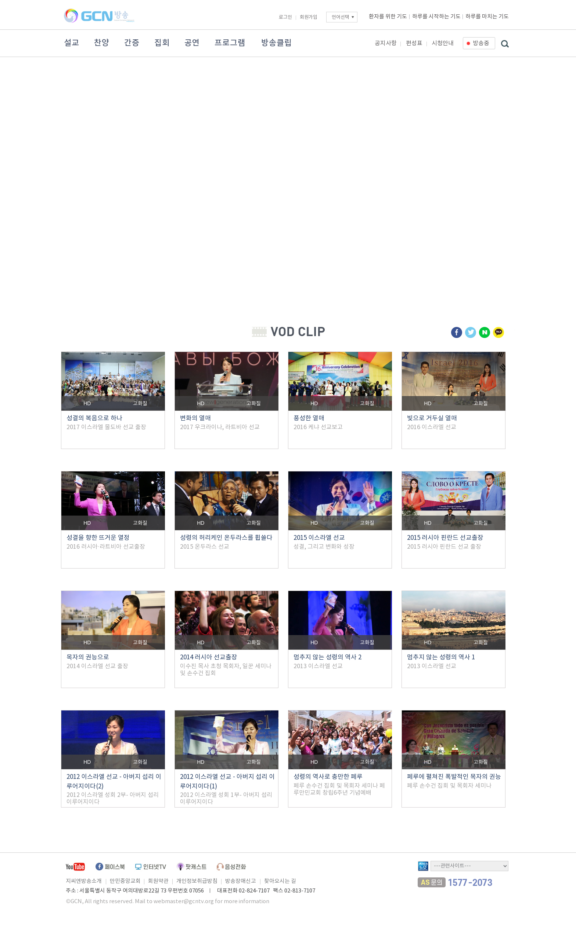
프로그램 (230, 43)
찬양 (101, 43)
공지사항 (386, 43)
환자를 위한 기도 (388, 17)
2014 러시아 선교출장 (208, 657)
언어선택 (340, 17)
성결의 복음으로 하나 (94, 418)
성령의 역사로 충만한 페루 (328, 777)
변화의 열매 (195, 418)
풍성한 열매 (309, 418)
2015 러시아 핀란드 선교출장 (445, 538)
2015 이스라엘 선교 (319, 538)
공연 (192, 43)
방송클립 (276, 43)
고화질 (140, 404)
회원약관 (158, 881)
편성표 (414, 43)
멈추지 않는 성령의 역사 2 (327, 657)
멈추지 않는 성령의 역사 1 (441, 657)
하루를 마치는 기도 (487, 17)
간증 (132, 43)
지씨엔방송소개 (84, 881)
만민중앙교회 (125, 881)
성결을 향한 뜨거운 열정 (98, 538)
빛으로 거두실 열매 (432, 418)
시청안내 (443, 43)
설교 (71, 43)
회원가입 (308, 17)
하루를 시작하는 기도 (436, 17)
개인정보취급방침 (196, 881)
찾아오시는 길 (280, 881)
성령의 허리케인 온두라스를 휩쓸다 (226, 538)
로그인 (285, 17)
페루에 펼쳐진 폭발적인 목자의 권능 (454, 777)
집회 (162, 43)
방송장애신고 (240, 881)
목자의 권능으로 (87, 657)
